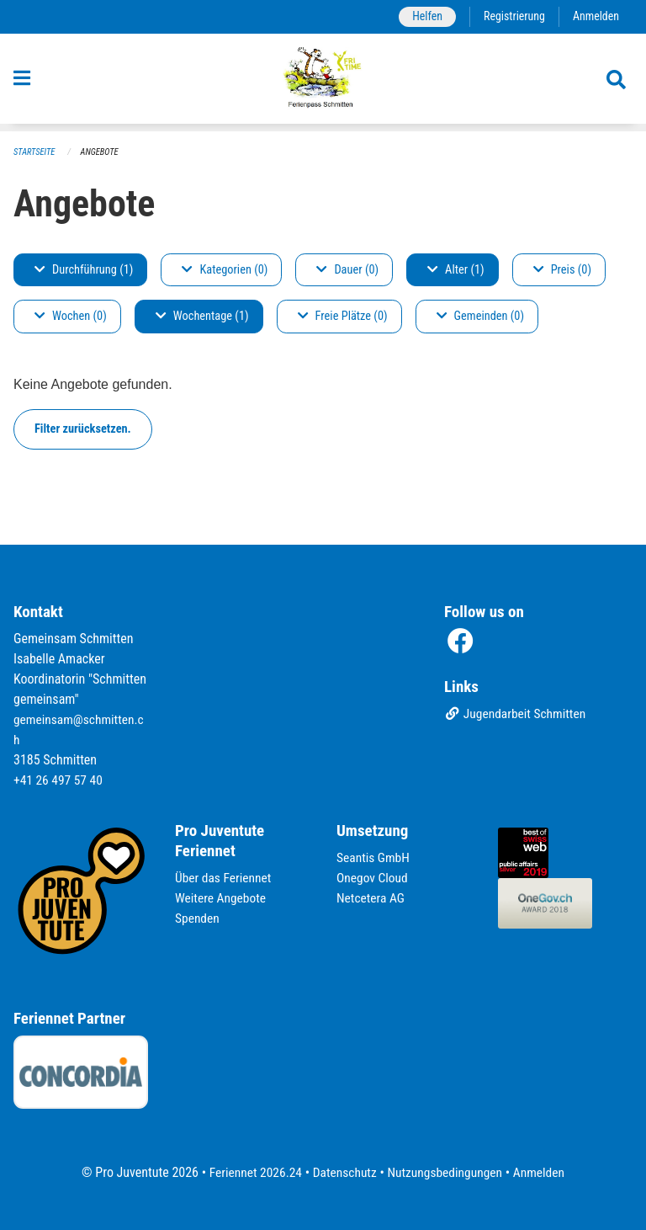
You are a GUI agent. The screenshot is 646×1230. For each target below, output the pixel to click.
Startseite (35, 151)
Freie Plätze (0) (343, 317)
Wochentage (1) (202, 317)
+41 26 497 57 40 (59, 780)
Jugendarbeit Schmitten (517, 715)
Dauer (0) (347, 270)
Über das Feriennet (224, 878)
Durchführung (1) (83, 270)
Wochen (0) (70, 317)
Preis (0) (562, 270)
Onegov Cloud (373, 878)
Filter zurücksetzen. (82, 429)
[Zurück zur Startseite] (323, 82)
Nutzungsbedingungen (446, 1172)
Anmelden (595, 16)
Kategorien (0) (224, 270)
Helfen (422, 16)
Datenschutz (343, 1172)
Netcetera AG (371, 898)
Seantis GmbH (374, 857)
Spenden (198, 918)
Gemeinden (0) (480, 317)
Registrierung (511, 16)
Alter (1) (455, 270)
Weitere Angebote (222, 898)
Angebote (102, 151)
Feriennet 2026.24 (251, 1172)
